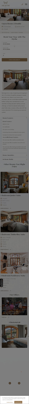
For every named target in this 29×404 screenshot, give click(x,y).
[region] (14, 400)
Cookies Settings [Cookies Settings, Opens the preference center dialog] (10, 402)
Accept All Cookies (18, 402)
